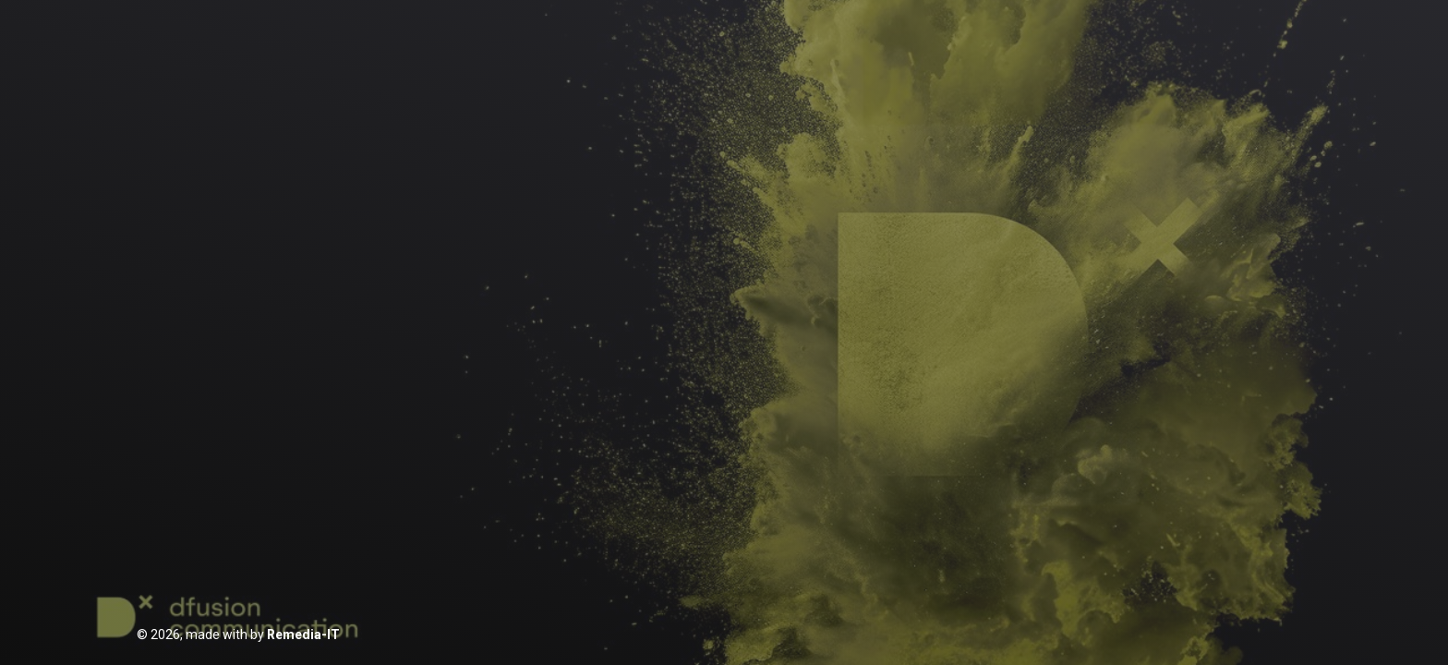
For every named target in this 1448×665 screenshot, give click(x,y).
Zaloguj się (724, 418)
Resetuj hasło (785, 467)
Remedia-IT (303, 634)
